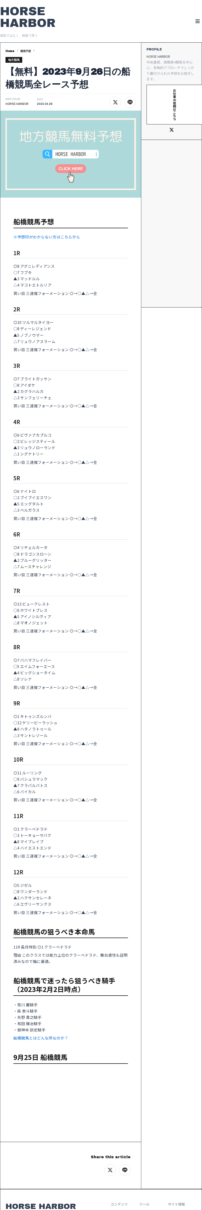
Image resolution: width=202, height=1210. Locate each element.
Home (9, 51)
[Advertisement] (171, 223)
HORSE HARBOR (27, 17)
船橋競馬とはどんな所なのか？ (40, 1038)
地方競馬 (14, 59)
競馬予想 (25, 51)
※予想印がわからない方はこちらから (46, 236)
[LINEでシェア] (130, 102)
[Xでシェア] (115, 102)
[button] (197, 21)
